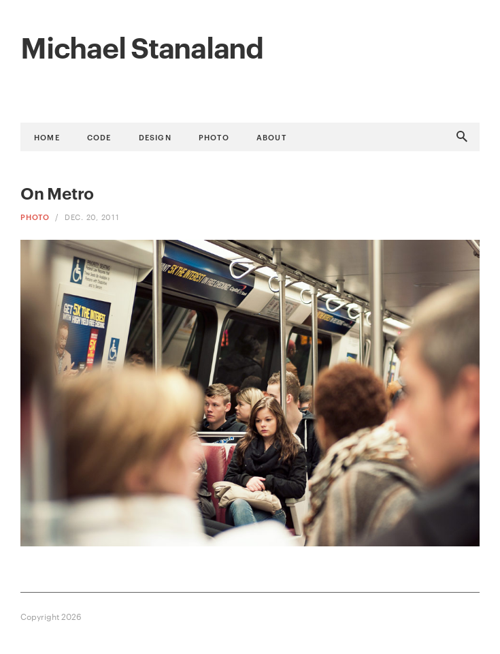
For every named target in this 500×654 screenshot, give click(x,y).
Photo (214, 136)
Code (99, 136)
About (271, 136)
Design (155, 136)
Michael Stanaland (141, 46)
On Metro (57, 193)
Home (47, 136)
